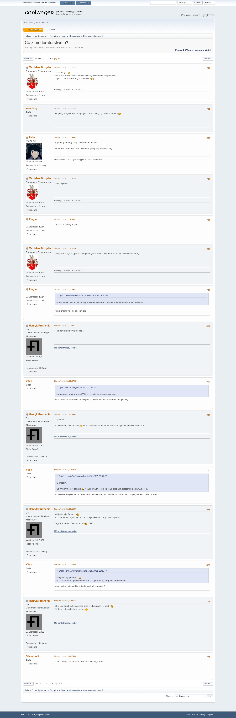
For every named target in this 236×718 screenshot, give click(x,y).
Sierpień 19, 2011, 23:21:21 (65, 601)
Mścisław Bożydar (40, 67)
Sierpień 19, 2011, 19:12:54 (65, 248)
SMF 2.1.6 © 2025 (28, 715)
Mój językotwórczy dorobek (66, 348)
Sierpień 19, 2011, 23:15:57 (65, 509)
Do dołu (28, 59)
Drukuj (207, 59)
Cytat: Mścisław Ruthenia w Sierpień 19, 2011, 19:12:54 (83, 296)
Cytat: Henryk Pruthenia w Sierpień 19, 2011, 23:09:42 (83, 476)
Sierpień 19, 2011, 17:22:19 (65, 67)
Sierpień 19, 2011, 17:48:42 (65, 137)
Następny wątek (203, 50)
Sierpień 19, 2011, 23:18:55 (65, 564)
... (48, 58)
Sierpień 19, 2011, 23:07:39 (65, 381)
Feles (32, 137)
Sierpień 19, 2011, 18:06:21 (65, 219)
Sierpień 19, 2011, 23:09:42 (65, 414)
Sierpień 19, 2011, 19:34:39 (65, 289)
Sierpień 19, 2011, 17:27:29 (65, 108)
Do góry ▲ (211, 715)
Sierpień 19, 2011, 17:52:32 (65, 178)
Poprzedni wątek (184, 50)
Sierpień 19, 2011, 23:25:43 (65, 656)
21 (66, 58)
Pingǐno (33, 219)
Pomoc (187, 715)
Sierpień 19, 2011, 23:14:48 (65, 470)
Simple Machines (43, 715)
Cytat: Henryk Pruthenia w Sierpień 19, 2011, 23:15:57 (83, 571)
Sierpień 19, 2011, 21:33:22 (65, 325)
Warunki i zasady (198, 715)
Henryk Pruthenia (39, 325)
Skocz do (170, 696)
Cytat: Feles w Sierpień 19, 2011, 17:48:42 (77, 387)
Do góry (28, 684)
